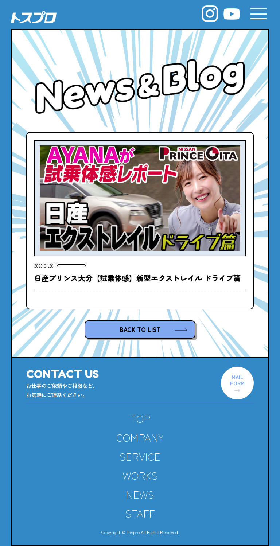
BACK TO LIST (140, 329)
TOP (140, 418)
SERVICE (140, 456)
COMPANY (140, 437)
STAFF (140, 513)
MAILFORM (237, 380)
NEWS (140, 494)
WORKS (140, 475)
